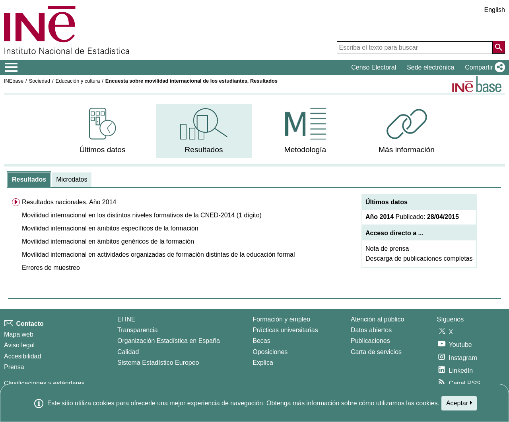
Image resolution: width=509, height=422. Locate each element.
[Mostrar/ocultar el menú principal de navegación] (11, 67)
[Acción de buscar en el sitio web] (498, 47)
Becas (261, 340)
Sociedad (39, 81)
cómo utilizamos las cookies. (399, 403)
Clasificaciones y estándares (44, 383)
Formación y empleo (281, 319)
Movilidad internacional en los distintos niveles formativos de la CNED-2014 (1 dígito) (142, 215)
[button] (483, 67)
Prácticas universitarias (285, 330)
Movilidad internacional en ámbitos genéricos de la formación (108, 241)
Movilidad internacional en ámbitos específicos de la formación (110, 228)
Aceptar (459, 403)
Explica (263, 362)
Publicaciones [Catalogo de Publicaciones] (370, 340)
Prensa (14, 367)
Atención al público (377, 319)
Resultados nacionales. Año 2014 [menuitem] (69, 202)
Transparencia (137, 330)
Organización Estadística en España (168, 340)
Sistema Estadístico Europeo (158, 362)
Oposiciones (270, 351)
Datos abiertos (371, 330)
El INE (126, 319)
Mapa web (18, 334)
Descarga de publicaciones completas (418, 258)
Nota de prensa (387, 248)
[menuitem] (102, 131)
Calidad (128, 351)
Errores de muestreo (51, 267)
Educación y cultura (78, 81)
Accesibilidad (22, 356)
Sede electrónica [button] (430, 67)
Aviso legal (19, 345)
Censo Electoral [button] (373, 67)
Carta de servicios (376, 351)
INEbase (13, 81)
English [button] (494, 9)
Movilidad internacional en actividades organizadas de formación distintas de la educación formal (158, 254)
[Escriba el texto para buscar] (415, 47)
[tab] (29, 179)
